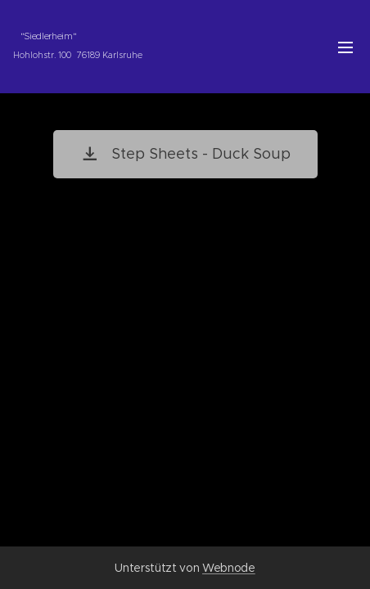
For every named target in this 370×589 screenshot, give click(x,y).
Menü (345, 47)
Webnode (228, 567)
